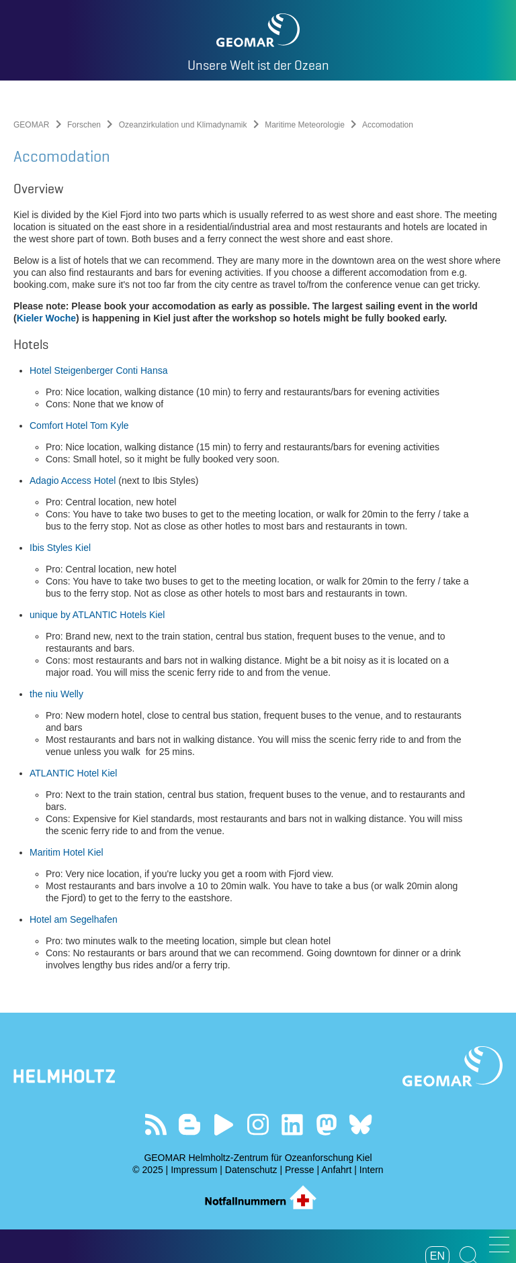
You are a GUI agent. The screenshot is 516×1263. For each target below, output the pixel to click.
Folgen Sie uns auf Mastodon (326, 1124)
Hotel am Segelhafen (74, 919)
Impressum (194, 1169)
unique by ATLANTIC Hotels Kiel (97, 614)
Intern (371, 1169)
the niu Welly (56, 694)
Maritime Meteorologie (305, 125)
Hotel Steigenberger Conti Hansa (98, 370)
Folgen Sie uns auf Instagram (258, 1124)
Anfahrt (336, 1169)
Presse (299, 1169)
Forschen (84, 125)
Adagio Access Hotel (73, 480)
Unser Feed (155, 1124)
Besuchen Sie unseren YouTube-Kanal (224, 1124)
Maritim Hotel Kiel (66, 852)
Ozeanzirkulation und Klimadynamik (183, 125)
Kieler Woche (46, 318)
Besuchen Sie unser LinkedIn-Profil (292, 1124)
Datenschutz (251, 1169)
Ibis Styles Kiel (60, 547)
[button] (499, 1244)
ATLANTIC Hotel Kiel (73, 773)
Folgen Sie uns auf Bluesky (360, 1124)
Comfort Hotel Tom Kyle (79, 425)
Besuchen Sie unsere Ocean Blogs (190, 1124)
